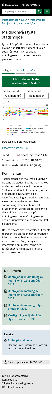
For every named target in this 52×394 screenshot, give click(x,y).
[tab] (9, 70)
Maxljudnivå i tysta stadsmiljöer (19, 23)
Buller (23, 19)
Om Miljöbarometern (14, 376)
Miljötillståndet (10, 19)
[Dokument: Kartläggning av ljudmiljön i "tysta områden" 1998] (26, 318)
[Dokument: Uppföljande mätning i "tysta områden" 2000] (26, 307)
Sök (39, 11)
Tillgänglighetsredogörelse (17, 383)
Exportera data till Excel (15, 148)
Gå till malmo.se (11, 387)
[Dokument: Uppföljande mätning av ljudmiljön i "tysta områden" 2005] (26, 295)
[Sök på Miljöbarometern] (19, 11)
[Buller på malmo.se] (26, 345)
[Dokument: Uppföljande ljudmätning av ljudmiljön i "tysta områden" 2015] (26, 281)
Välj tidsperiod (34, 91)
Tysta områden (37, 19)
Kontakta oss (9, 379)
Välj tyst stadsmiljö (12, 91)
